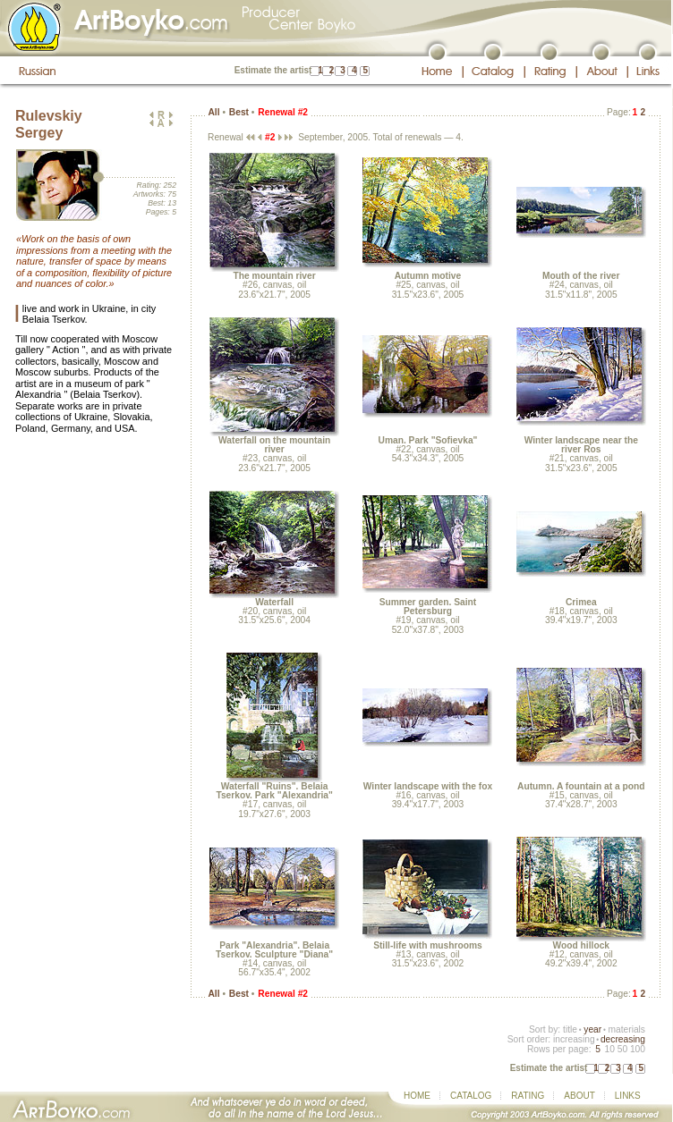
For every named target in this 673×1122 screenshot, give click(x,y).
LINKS (628, 1096)
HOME (417, 1096)
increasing (574, 1039)
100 (637, 1049)
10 (609, 1049)
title (570, 1029)
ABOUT (579, 1096)
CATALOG (470, 1096)
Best (239, 112)
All (213, 112)
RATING (527, 1096)
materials (626, 1029)
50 (622, 1049)
